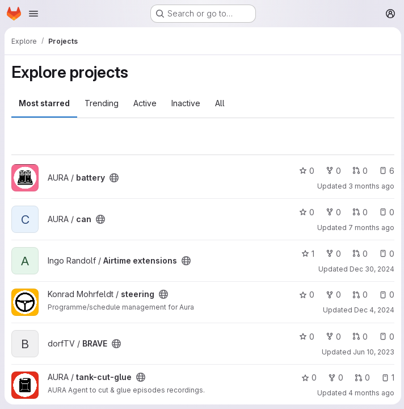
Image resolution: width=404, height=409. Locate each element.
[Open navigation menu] (33, 14)
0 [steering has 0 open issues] (385, 294)
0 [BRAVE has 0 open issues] (385, 336)
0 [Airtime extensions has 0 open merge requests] (358, 253)
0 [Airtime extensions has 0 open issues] (385, 253)
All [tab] (220, 103)
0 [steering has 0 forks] (331, 294)
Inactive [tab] (185, 103)
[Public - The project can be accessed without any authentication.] (114, 177)
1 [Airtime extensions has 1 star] (306, 253)
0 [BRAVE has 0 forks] (331, 336)
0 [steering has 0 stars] (305, 294)
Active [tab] (145, 103)
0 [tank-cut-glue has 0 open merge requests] (360, 377)
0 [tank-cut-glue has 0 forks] (334, 377)
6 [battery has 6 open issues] (385, 171)
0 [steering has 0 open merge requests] (358, 294)
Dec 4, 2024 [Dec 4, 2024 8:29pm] (372, 310)
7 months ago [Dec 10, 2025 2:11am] (370, 227)
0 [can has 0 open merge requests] (358, 212)
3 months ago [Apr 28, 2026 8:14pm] (370, 186)
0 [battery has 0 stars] (305, 171)
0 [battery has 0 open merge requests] (358, 171)
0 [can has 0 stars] (305, 212)
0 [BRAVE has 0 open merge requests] (358, 336)
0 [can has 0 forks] (331, 212)
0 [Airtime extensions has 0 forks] (331, 253)
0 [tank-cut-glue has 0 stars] (307, 377)
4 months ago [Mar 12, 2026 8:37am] (370, 393)
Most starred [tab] (44, 103)
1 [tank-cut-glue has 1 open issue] (386, 377)
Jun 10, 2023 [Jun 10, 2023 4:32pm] (372, 352)
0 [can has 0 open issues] (385, 212)
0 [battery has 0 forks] (331, 171)
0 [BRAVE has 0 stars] (305, 336)
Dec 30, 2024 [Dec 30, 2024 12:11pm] (370, 269)
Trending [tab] (102, 103)
